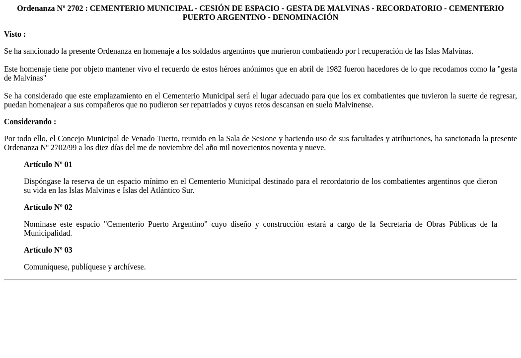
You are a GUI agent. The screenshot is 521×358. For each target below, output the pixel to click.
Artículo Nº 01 (48, 164)
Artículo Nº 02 (48, 207)
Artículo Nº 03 (48, 250)
